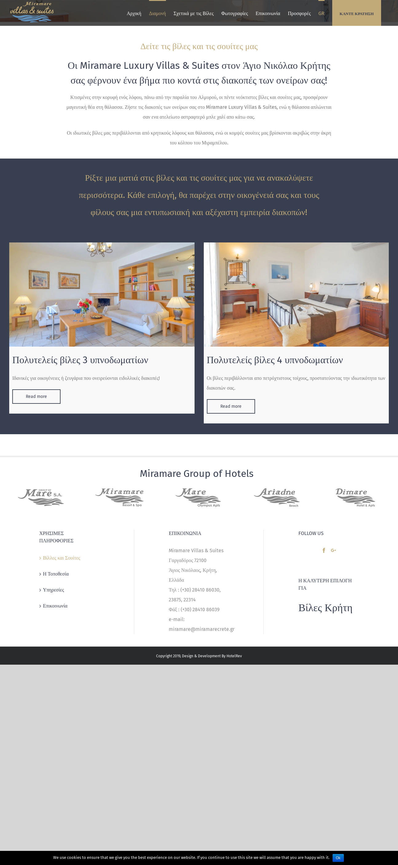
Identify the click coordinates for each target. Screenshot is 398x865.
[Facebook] (323, 550)
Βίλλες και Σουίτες (61, 558)
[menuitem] (134, 13)
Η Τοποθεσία (56, 574)
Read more (36, 396)
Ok (338, 858)
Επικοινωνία (55, 606)
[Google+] (333, 550)
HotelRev (234, 656)
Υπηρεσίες (53, 590)
